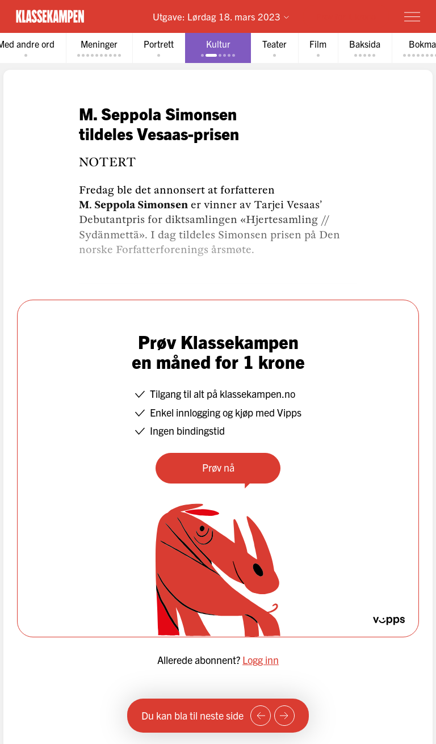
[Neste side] (284, 715)
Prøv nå (218, 467)
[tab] (99, 48)
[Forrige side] (260, 715)
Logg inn (260, 659)
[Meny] (412, 16)
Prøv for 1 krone (346, 16)
